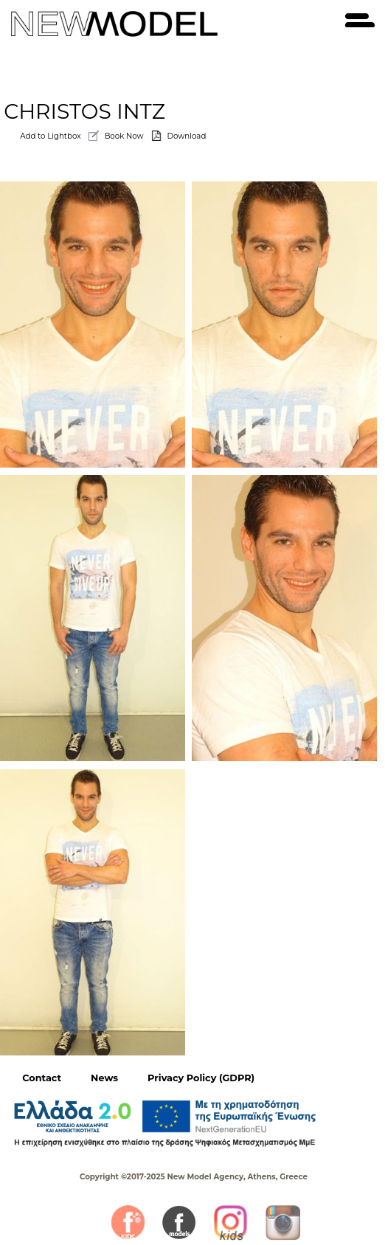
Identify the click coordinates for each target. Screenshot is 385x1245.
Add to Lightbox (50, 136)
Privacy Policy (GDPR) (201, 1077)
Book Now (124, 136)
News (104, 1077)
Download (187, 136)
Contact (41, 1077)
